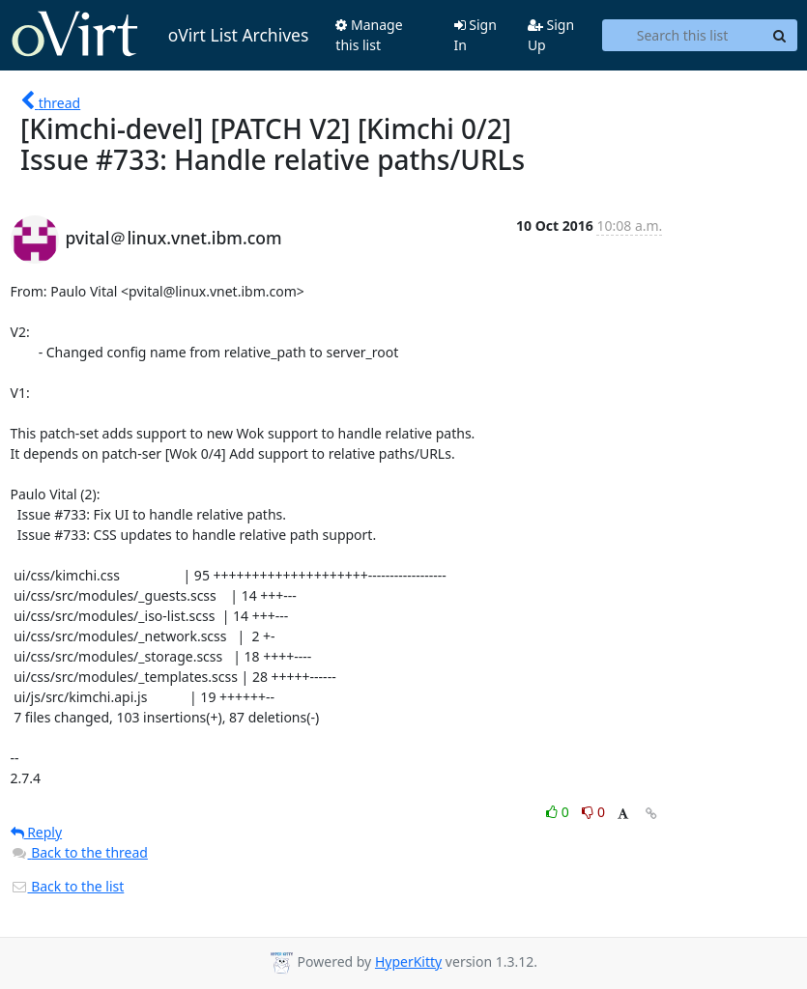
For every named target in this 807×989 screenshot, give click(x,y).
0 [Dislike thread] (593, 812)
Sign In (475, 34)
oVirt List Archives (160, 35)
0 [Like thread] (559, 812)
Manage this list (368, 34)
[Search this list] (683, 35)
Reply (37, 832)
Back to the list (68, 886)
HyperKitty (408, 961)
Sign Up (551, 34)
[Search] (780, 35)
